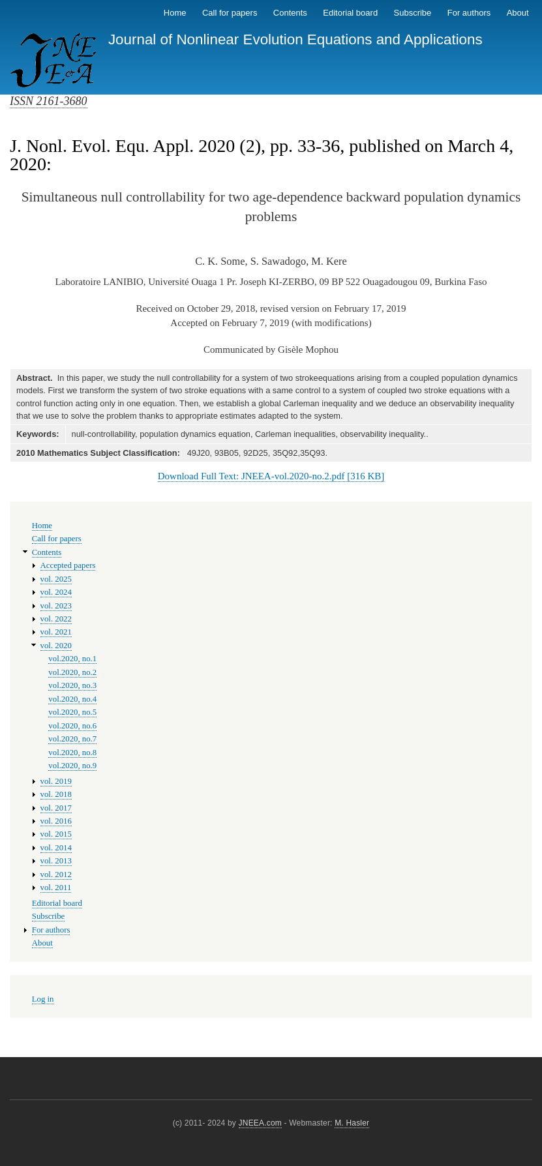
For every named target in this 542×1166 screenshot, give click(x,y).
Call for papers (230, 13)
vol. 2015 (56, 834)
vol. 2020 (56, 645)
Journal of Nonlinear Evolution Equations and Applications (295, 39)
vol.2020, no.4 (72, 699)
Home (175, 13)
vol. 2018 (56, 794)
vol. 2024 (56, 592)
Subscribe (413, 13)
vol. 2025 (56, 579)
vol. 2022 (56, 618)
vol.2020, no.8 (72, 752)
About (518, 13)
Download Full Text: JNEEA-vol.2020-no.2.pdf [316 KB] (271, 476)
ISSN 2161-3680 (48, 101)
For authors (468, 13)
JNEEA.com (260, 1123)
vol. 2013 (56, 860)
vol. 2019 (56, 781)
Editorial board (350, 13)
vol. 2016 (56, 821)
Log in (43, 999)
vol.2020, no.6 (72, 725)
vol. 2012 (56, 874)
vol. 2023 (56, 605)
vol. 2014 (56, 847)
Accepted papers (68, 565)
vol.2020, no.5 (72, 712)
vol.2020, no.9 (72, 765)
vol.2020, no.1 (72, 658)
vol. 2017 (56, 808)
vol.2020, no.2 (72, 672)
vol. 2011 (56, 887)
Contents (290, 13)
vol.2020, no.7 (72, 738)
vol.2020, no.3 (72, 685)
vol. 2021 (56, 631)
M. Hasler (352, 1123)
